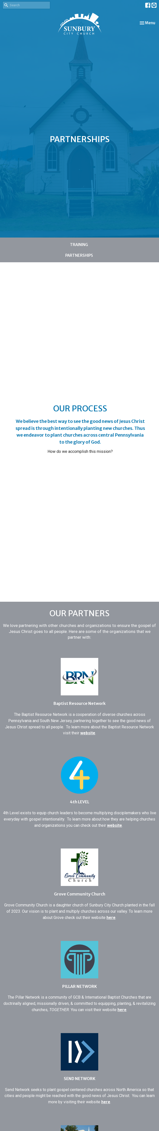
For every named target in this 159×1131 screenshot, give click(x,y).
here (111, 917)
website (87, 733)
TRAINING (79, 244)
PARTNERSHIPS (79, 255)
